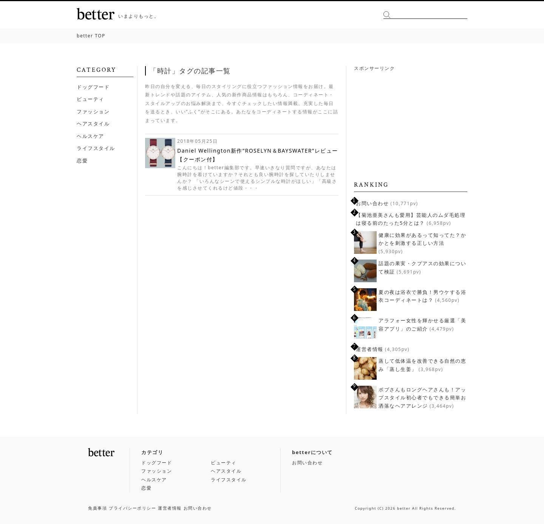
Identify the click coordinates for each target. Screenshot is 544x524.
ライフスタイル (96, 148)
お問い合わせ (372, 203)
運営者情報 (369, 349)
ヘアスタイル (93, 123)
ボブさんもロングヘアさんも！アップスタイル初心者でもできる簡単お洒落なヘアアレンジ (422, 397)
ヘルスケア (90, 136)
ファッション (93, 111)
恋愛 (82, 160)
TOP (91, 35)
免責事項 (97, 508)
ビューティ (90, 99)
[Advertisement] (410, 121)
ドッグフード (93, 86)
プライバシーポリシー (132, 508)
